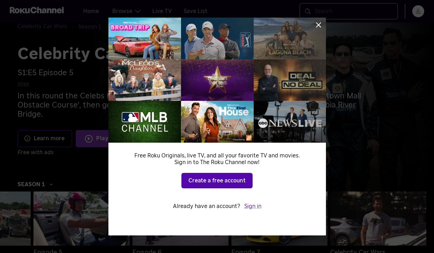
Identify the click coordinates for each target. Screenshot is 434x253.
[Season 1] (89, 27)
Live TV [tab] (162, 11)
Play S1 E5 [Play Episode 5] (111, 138)
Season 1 (35, 184)
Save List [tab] (195, 11)
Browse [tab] (126, 11)
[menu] (418, 11)
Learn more (44, 138)
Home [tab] (91, 11)
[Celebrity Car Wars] (48, 27)
